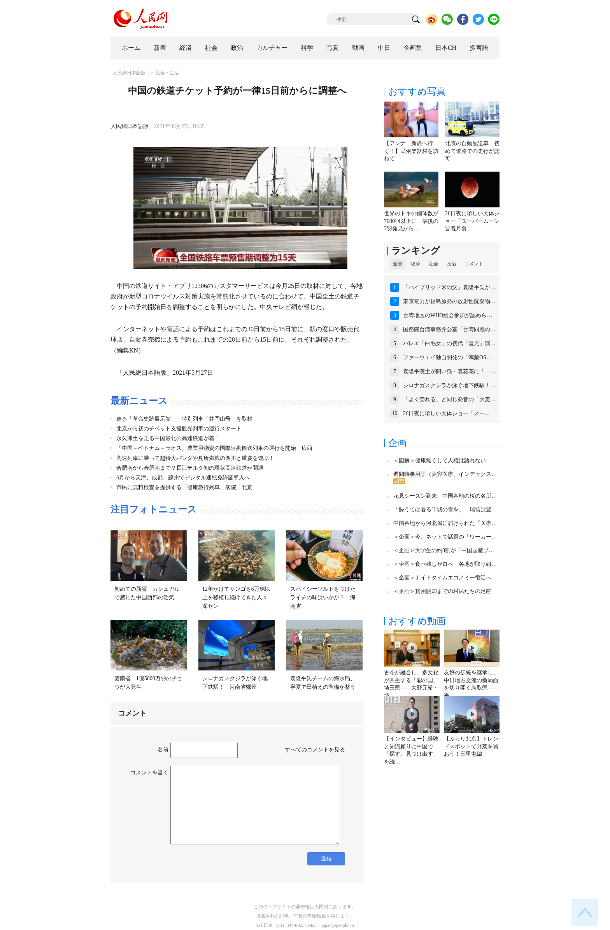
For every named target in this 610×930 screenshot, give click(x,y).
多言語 (479, 47)
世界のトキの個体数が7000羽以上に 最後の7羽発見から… (411, 221)
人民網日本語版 (129, 72)
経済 (185, 47)
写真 (332, 47)
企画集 (412, 47)
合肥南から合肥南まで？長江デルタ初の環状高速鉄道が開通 (189, 468)
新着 (160, 47)
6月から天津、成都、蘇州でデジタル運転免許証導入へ (183, 478)
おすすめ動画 (417, 621)
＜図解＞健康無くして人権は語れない (439, 460)
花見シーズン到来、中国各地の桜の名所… (445, 496)
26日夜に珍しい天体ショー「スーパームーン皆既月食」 (472, 221)
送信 (326, 859)
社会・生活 (167, 72)
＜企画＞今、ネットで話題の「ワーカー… (445, 537)
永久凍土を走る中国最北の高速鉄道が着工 (168, 438)
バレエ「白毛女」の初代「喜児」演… (449, 343)
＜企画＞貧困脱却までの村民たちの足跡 (442, 591)
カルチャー (271, 47)
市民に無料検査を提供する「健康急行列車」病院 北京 (184, 487)
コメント (474, 264)
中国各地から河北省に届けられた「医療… (445, 523)
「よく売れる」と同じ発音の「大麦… (449, 399)
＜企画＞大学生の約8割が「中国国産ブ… (443, 550)
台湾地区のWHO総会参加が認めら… (447, 315)
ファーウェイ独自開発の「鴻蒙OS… (447, 357)
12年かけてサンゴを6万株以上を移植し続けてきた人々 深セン (237, 597)
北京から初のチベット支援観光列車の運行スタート (179, 429)
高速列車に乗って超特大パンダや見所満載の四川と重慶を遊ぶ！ (195, 458)
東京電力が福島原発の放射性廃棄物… (449, 301)
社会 (211, 47)
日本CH (445, 47)
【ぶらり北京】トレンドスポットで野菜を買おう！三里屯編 (471, 746)
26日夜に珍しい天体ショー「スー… (446, 413)
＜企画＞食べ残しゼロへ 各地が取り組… (445, 564)
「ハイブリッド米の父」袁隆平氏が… (449, 287)
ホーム (131, 47)
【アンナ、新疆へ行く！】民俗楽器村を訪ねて (411, 150)
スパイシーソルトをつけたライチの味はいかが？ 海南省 (323, 597)
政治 (237, 47)
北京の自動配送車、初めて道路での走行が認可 (472, 150)
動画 (358, 47)
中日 (384, 47)
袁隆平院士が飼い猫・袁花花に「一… (449, 371)
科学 (307, 47)
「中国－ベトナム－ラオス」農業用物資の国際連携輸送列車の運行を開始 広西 (214, 448)
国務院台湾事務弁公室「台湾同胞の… (449, 329)
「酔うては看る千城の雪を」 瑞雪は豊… (445, 509)
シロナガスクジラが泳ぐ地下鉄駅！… (449, 385)
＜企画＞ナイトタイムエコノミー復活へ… (445, 578)
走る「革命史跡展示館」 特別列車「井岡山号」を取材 (184, 419)
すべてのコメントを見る (315, 750)
